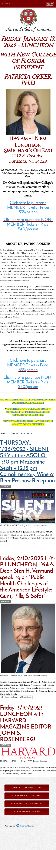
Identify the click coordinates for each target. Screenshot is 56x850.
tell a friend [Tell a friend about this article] (5, 697)
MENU (50, 3)
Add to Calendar (26, 697)
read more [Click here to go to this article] (14, 697)
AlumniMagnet (25, 825)
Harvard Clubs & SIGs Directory (27, 804)
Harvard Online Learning (27, 812)
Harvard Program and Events (27, 796)
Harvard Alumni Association (27, 788)
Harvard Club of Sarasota (7, 3)
